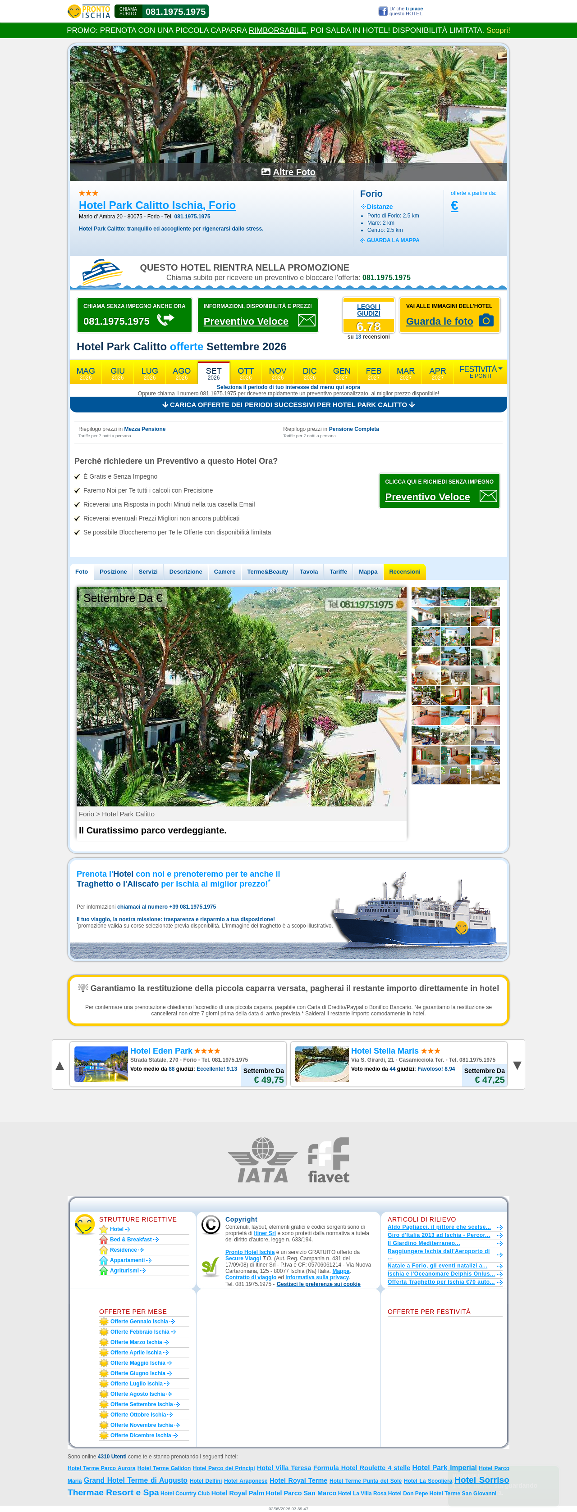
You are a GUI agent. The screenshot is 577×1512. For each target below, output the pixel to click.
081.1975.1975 (176, 12)
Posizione (113, 571)
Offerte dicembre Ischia (140, 1435)
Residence (123, 1250)
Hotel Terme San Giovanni (463, 1493)
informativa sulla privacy (317, 1277)
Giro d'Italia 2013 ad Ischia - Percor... (439, 1235)
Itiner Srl (265, 1233)
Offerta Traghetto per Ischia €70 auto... (441, 1282)
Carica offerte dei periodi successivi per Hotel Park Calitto (288, 404)
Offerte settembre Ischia (141, 1404)
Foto (81, 571)
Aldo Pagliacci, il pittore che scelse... (439, 1227)
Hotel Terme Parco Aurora (101, 1468)
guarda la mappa (393, 240)
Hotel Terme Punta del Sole (366, 1481)
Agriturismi (124, 1271)
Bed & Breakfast (131, 1239)
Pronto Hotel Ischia (250, 1252)
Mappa (368, 571)
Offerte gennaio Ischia (139, 1321)
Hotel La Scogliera (428, 1481)
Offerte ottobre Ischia (138, 1415)
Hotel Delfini (206, 1481)
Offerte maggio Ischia (137, 1363)
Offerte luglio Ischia (136, 1384)
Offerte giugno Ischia (137, 1373)
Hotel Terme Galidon (164, 1468)
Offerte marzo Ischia (136, 1342)
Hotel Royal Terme (298, 1480)
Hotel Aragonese (245, 1481)
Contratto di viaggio (250, 1277)
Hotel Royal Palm (238, 1493)
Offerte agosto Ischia (137, 1394)
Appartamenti (127, 1260)
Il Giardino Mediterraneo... (424, 1243)
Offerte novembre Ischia (141, 1425)
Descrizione (185, 571)
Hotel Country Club (185, 1493)
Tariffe (338, 571)
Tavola (309, 571)
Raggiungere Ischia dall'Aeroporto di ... (439, 1254)
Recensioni (404, 571)
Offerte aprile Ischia (136, 1352)
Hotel (117, 1229)
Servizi (148, 571)
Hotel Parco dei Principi (224, 1468)
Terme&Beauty (267, 571)
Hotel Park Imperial (444, 1467)
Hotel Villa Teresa (284, 1467)
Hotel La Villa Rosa (362, 1493)
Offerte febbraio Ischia (139, 1332)
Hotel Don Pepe (408, 1493)
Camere (225, 571)
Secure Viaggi (243, 1258)
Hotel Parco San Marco (301, 1493)
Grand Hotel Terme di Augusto (136, 1480)
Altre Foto (294, 172)
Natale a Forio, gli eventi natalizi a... (437, 1266)
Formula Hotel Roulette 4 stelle (361, 1467)
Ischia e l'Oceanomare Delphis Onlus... (441, 1274)
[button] (318, 1284)
